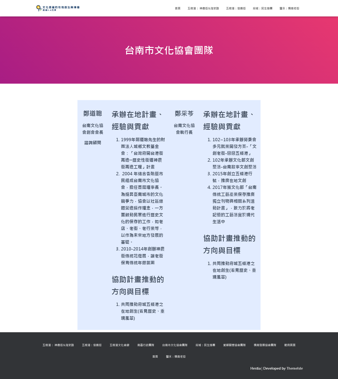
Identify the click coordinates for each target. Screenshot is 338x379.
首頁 (178, 8)
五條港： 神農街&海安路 (203, 8)
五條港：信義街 (236, 8)
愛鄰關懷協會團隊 (234, 345)
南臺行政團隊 (145, 345)
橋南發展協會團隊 (265, 345)
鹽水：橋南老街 (289, 8)
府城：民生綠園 (263, 8)
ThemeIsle (295, 368)
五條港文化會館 (119, 345)
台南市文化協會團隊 (175, 345)
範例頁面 (290, 345)
